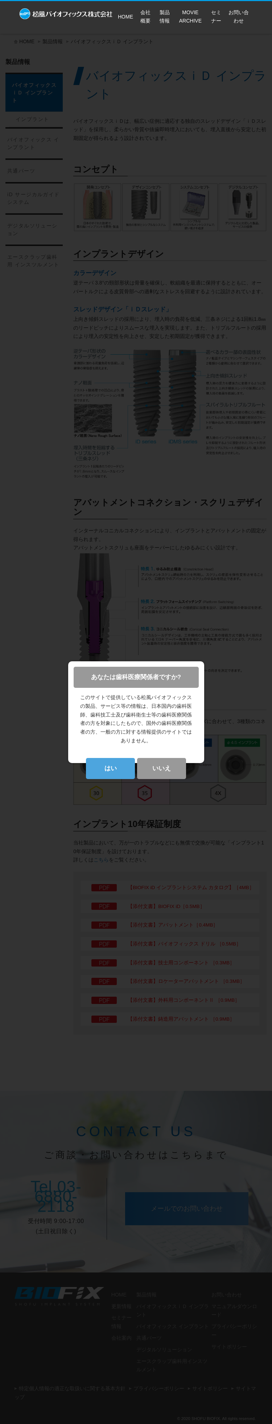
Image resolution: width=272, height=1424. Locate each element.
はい (110, 768)
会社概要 (145, 16)
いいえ (161, 768)
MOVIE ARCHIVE (190, 16)
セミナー (216, 16)
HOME (125, 17)
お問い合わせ (238, 16)
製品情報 (165, 16)
